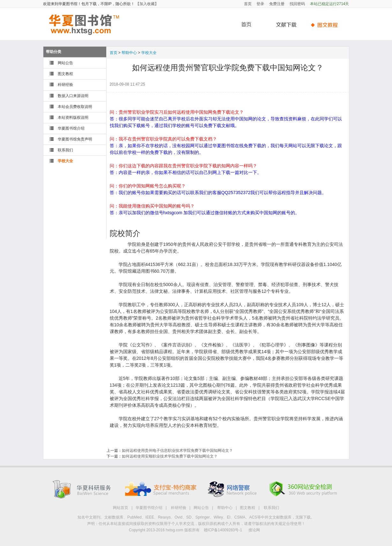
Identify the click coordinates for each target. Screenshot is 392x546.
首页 (248, 4)
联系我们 (65, 150)
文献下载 (283, 25)
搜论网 (254, 530)
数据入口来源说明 (73, 96)
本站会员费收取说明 (75, 106)
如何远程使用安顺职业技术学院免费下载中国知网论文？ (170, 456)
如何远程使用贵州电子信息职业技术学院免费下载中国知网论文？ (177, 450)
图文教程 (65, 74)
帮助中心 (325, 25)
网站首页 (120, 507)
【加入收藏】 (147, 4)
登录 (260, 4)
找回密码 (297, 4)
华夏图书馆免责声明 (75, 139)
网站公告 (65, 63)
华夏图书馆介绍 (71, 128)
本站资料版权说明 (73, 117)
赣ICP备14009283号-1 (223, 530)
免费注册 (277, 4)
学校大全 (65, 161)
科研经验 (65, 84)
